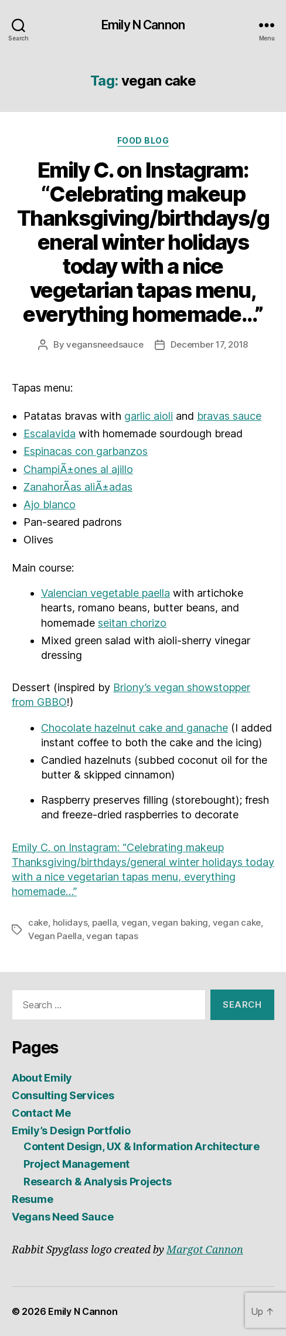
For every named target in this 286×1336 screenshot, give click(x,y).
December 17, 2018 (209, 344)
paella (104, 922)
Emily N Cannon (143, 25)
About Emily (42, 1078)
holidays (70, 922)
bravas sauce (229, 416)
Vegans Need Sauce (62, 1217)
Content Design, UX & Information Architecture (141, 1146)
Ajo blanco (49, 504)
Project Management (76, 1164)
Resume (32, 1199)
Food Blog (143, 140)
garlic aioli (148, 416)
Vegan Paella (55, 935)
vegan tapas (112, 935)
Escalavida (49, 433)
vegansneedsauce (104, 344)
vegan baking (180, 922)
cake (38, 922)
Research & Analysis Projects (97, 1181)
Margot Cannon (204, 1250)
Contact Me (41, 1113)
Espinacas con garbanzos (85, 451)
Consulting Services (63, 1095)
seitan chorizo (132, 623)
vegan (134, 922)
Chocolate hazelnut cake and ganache (134, 728)
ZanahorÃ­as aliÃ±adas (77, 487)
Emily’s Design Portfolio (71, 1130)
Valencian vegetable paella (105, 593)
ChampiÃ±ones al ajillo (78, 469)
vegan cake (237, 922)
